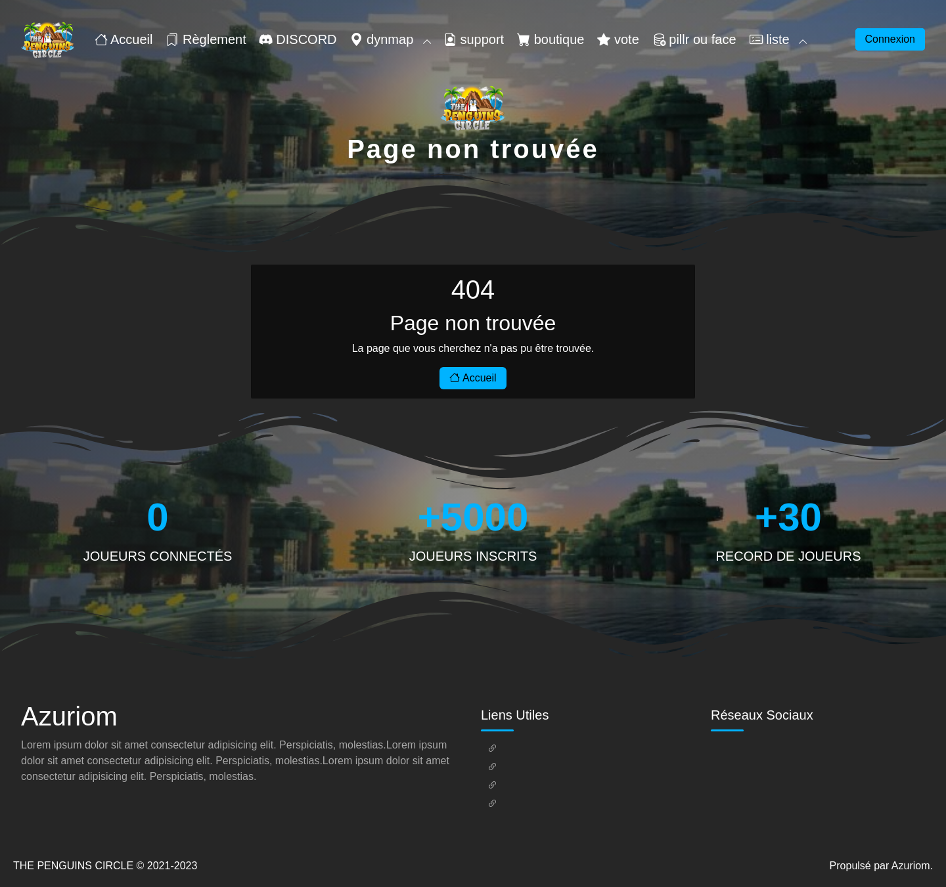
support (473, 39)
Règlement (206, 39)
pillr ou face (694, 39)
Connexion (890, 39)
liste (778, 39)
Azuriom (910, 865)
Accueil (124, 39)
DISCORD (298, 39)
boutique (550, 39)
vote (618, 39)
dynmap (390, 39)
